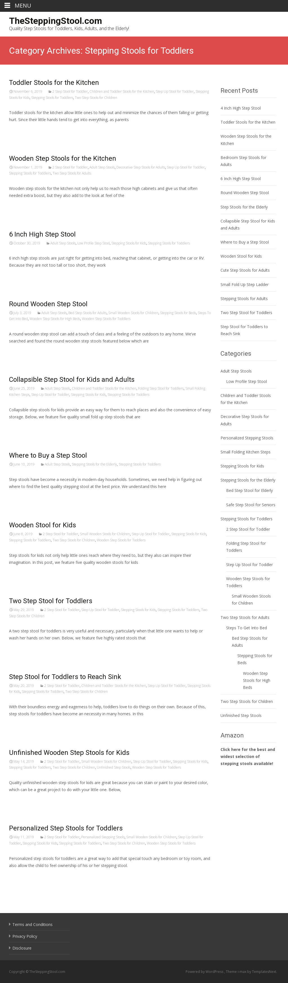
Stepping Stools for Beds (178, 312)
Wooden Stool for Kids (42, 525)
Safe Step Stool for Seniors (250, 504)
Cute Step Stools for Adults (245, 270)
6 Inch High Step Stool (42, 234)
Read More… (21, 130)
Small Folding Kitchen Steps (245, 452)
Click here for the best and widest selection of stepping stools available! (247, 756)
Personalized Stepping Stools (103, 837)
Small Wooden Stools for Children (133, 312)
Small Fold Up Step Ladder (244, 284)
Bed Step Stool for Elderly (249, 490)
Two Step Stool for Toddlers (50, 601)
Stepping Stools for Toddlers (52, 97)
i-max (242, 971)
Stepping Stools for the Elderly (94, 464)
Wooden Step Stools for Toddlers (106, 318)
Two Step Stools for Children (96, 97)
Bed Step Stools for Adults (87, 312)
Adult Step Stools (102, 167)
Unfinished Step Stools (113, 767)
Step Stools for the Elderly (244, 207)
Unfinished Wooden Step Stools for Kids (69, 753)
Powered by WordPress (205, 971)
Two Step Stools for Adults (72, 173)
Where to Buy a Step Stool (48, 455)
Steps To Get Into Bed (246, 627)
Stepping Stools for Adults (244, 298)
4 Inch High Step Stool (240, 108)
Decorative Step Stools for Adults (140, 167)
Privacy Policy (24, 936)
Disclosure (22, 948)
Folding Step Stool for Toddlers (161, 388)
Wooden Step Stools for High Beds (55, 318)
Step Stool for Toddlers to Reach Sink (65, 677)
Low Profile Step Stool (93, 243)
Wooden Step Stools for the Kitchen (62, 158)
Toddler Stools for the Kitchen (54, 83)
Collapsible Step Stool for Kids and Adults (71, 379)
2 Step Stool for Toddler (70, 91)
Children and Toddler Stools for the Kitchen (121, 91)
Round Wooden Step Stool (48, 304)
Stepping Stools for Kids (128, 243)
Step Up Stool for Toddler (175, 91)
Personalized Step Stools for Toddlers (66, 828)
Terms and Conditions (32, 924)
